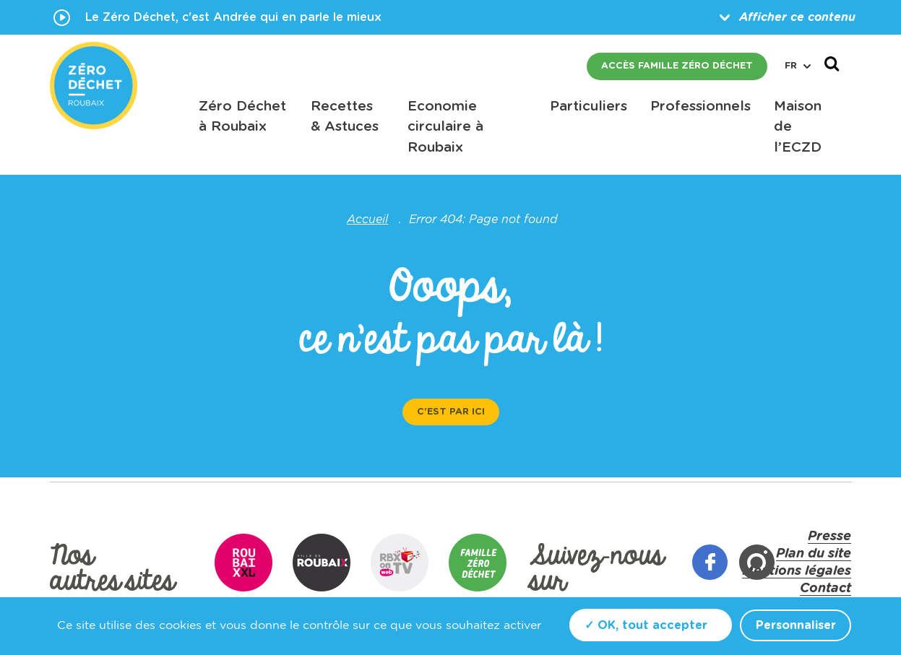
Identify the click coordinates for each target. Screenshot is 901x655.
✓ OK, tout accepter (646, 625)
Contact (825, 588)
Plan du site (813, 553)
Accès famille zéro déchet (677, 66)
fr (798, 66)
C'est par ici (451, 412)
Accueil (367, 219)
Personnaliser (796, 625)
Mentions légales (796, 571)
